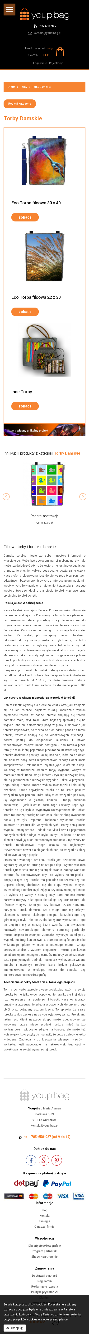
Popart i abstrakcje (45, 516)
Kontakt (45, 1215)
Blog (44, 1210)
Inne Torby (21, 391)
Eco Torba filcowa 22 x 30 (36, 297)
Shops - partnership (44, 1256)
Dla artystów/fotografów (44, 1245)
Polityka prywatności (44, 1292)
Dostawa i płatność (44, 1275)
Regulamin (44, 1281)
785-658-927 (47, 26)
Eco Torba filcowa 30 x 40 (36, 202)
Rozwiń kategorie (19, 103)
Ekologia (44, 1221)
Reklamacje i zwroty (44, 1286)
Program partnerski (44, 1251)
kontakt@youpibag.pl (47, 33)
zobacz (25, 217)
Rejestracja (56, 63)
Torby (23, 86)
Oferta (11, 86)
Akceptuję (14, 1328)
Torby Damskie (41, 86)
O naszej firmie (44, 1226)
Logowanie (40, 63)
